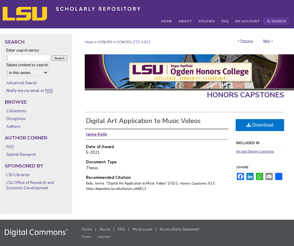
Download (260, 124)
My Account (142, 229)
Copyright (104, 237)
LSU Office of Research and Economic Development (30, 185)
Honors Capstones (245, 95)
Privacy (86, 237)
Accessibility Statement (179, 229)
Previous (246, 41)
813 (147, 42)
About (104, 229)
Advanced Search (21, 83)
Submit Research (21, 154)
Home (89, 42)
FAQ (10, 147)
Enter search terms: (23, 50)
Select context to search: (27, 65)
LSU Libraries (18, 175)
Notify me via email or (29, 90)
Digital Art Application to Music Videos (143, 120)
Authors (13, 126)
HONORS (104, 42)
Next (266, 41)
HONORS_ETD (128, 42)
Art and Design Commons (255, 151)
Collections (16, 111)
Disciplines (16, 119)
